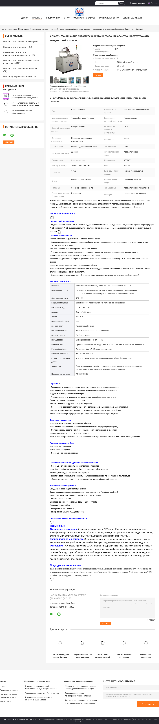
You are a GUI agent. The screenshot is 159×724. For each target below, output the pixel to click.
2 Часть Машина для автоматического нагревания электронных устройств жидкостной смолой (69, 89)
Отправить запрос (137, 3)
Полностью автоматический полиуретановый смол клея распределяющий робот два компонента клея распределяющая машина (102, 655)
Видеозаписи (53, 18)
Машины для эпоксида (14, 47)
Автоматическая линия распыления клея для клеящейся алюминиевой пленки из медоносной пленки (81, 702)
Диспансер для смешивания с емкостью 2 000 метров (38, 698)
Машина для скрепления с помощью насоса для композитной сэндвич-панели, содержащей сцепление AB (81, 688)
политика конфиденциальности (18, 719)
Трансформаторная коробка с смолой (42, 693)
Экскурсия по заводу (84, 18)
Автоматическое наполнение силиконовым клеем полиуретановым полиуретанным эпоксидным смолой (124, 655)
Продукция (23, 29)
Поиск (121, 3)
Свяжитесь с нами (132, 18)
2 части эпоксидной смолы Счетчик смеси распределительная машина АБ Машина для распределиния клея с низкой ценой (60, 655)
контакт (98, 75)
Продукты (37, 18)
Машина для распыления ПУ (17, 76)
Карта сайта (5, 701)
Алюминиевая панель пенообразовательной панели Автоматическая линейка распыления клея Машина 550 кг (82, 695)
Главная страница (8, 29)
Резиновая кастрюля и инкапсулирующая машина (16, 53)
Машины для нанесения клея (43, 29)
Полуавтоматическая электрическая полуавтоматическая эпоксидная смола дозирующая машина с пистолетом (82, 655)
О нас (67, 18)
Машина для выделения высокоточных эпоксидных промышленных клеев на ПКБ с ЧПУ (146, 655)
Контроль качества (109, 18)
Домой (24, 18)
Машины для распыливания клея (20, 68)
